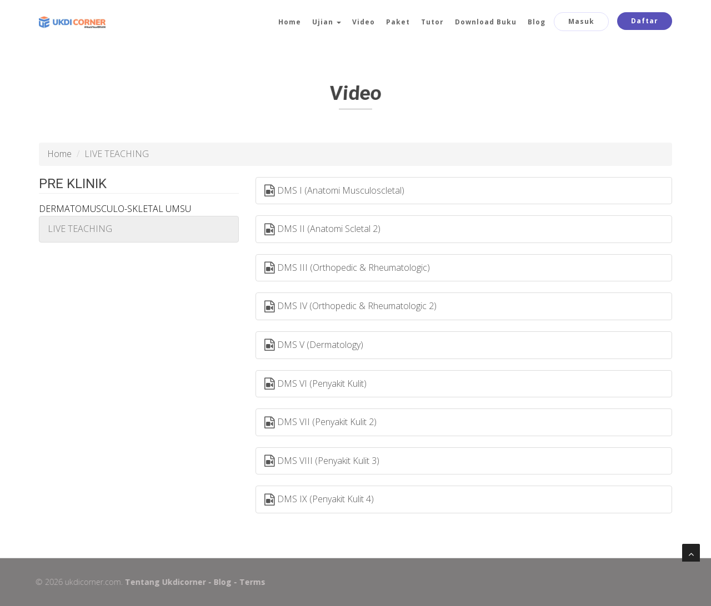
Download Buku (486, 22)
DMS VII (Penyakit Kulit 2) (320, 422)
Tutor (432, 22)
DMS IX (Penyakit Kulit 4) (319, 499)
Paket (398, 22)
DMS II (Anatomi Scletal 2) (322, 229)
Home (289, 22)
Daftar (644, 21)
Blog (536, 22)
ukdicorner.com (89, 582)
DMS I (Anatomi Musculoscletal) (334, 191)
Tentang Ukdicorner (161, 582)
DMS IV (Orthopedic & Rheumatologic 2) (350, 306)
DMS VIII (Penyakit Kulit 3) (321, 461)
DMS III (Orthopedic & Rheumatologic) (347, 268)
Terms (248, 582)
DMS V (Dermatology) (313, 345)
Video (363, 22)
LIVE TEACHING (80, 229)
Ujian (326, 22)
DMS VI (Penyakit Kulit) (315, 384)
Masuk (581, 21)
